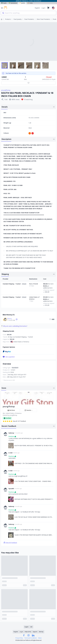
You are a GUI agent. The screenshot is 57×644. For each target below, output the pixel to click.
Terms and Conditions (30, 638)
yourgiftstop (5, 90)
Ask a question (9, 357)
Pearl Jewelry (18, 19)
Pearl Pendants (29, 19)
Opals (3, 3)
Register (37, 8)
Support (35, 631)
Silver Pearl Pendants (43, 19)
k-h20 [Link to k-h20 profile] (10, 453)
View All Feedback (10, 543)
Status (40, 638)
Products (8, 19)
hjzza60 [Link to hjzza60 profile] (11, 488)
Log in (43, 8)
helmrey (9, 318)
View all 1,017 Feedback (14, 421)
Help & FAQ (28, 631)
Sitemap (41, 631)
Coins (30, 3)
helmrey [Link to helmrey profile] (11, 433)
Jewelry (22, 3)
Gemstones (13, 3)
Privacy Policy (19, 638)
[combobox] (28, 13)
